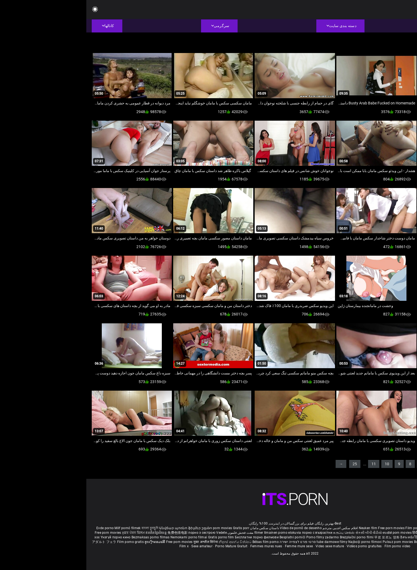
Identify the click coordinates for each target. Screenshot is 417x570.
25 (268, 464)
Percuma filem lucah (357, 537)
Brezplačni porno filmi (271, 537)
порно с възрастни (231, 533)
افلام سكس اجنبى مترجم (253, 528)
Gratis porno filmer (388, 537)
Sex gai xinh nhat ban (360, 528)
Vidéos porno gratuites (277, 546)
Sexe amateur (115, 546)
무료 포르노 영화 (301, 537)
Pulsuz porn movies (312, 542)
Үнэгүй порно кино (29, 537)
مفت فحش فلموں (153, 533)
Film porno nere (331, 528)
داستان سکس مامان (178, 528)
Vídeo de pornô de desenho (214, 528)
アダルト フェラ (18, 542)
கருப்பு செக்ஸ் (257, 533)
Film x (98, 546)
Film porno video (311, 546)
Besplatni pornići (206, 537)
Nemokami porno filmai (103, 537)
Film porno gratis (44, 542)
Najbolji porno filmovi (278, 542)
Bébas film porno (179, 542)
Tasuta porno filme (361, 542)
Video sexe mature (243, 546)
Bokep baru (336, 542)
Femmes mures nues (180, 546)
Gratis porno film (135, 537)
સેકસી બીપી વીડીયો (282, 533)
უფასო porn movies (130, 528)
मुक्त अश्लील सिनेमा (120, 542)
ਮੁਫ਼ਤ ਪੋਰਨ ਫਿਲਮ (48, 533)
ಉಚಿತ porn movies (311, 533)
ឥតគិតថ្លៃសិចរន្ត (70, 533)
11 (287, 464)
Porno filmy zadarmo (237, 537)
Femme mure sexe (213, 546)
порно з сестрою (115, 533)
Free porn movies (305, 528)
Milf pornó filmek (41, 528)
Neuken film (281, 528)
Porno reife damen (393, 528)
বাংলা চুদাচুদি (63, 528)
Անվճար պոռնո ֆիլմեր (94, 528)
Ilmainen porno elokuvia (197, 533)
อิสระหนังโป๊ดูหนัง (327, 537)
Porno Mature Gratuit (145, 546)
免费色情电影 (91, 533)
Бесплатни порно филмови (171, 537)
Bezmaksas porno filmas (64, 537)
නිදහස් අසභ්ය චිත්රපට (149, 542)
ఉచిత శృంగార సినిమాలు (365, 533)
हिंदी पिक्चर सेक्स (336, 533)
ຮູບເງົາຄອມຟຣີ (69, 542)
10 (300, 464)
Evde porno (18, 528)
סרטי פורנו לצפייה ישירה (211, 542)
